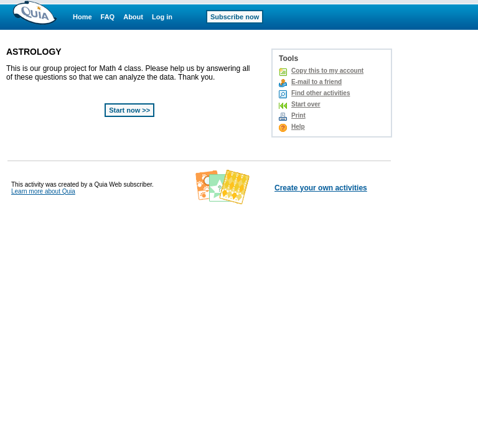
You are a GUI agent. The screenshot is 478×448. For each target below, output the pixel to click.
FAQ (108, 17)
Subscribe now (234, 17)
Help (298, 126)
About (133, 17)
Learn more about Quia (43, 191)
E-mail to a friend (316, 81)
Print (298, 115)
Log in (162, 17)
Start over (306, 104)
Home (82, 17)
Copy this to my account (327, 70)
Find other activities (320, 93)
